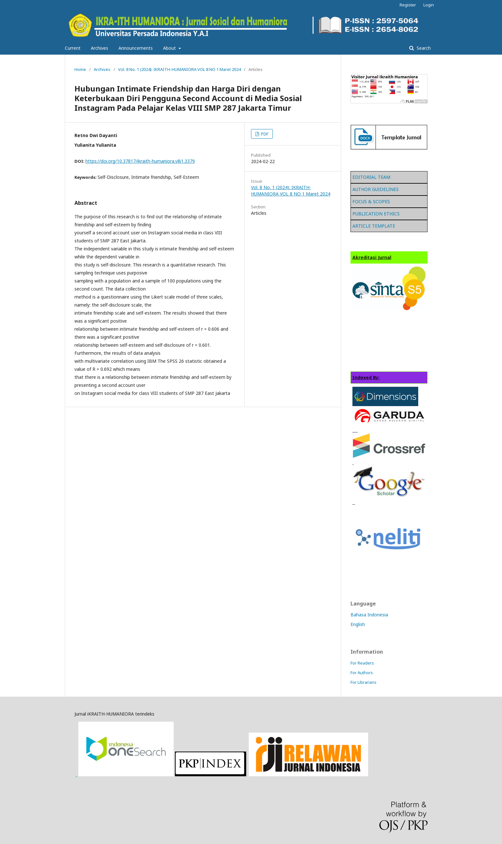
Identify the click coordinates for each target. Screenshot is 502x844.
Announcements (135, 48)
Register (408, 5)
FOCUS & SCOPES (371, 201)
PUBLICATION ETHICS (376, 214)
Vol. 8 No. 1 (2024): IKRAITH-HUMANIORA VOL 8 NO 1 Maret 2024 (179, 69)
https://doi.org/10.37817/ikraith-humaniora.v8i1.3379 (140, 161)
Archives (99, 48)
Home (80, 69)
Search (423, 48)
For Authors (362, 672)
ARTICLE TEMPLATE (373, 226)
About (170, 48)
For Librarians (363, 682)
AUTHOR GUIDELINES (375, 189)
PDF (264, 134)
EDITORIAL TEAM (371, 177)
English (358, 624)
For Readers (362, 663)
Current (73, 48)
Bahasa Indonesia (369, 615)
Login (428, 5)
